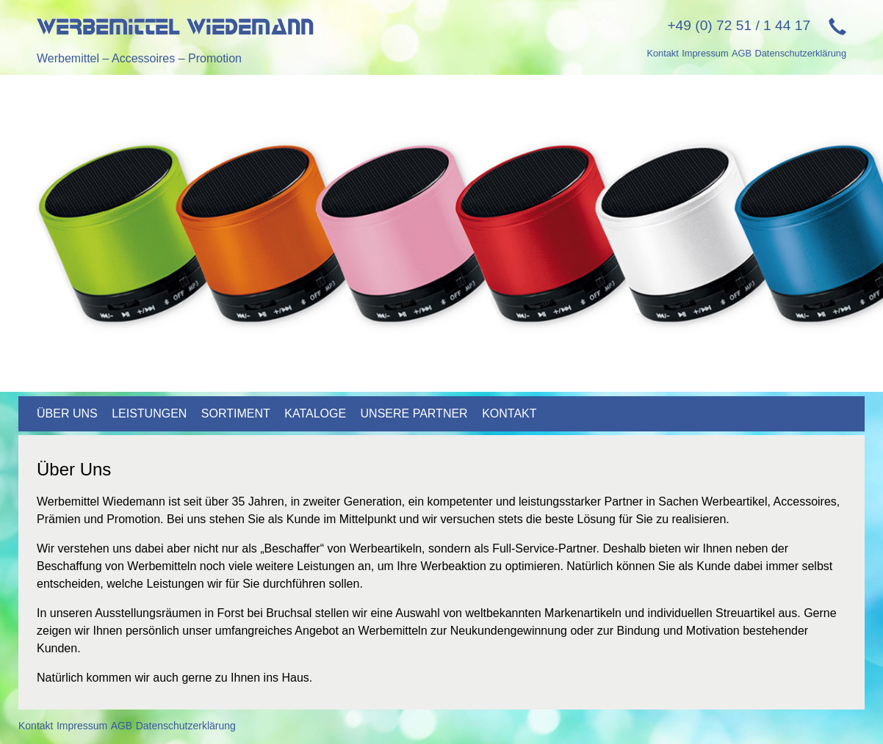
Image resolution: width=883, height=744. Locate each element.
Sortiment (235, 413)
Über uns (67, 413)
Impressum (705, 53)
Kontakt (662, 53)
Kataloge (315, 413)
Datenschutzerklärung (800, 53)
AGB (742, 53)
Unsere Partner (414, 413)
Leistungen (149, 413)
